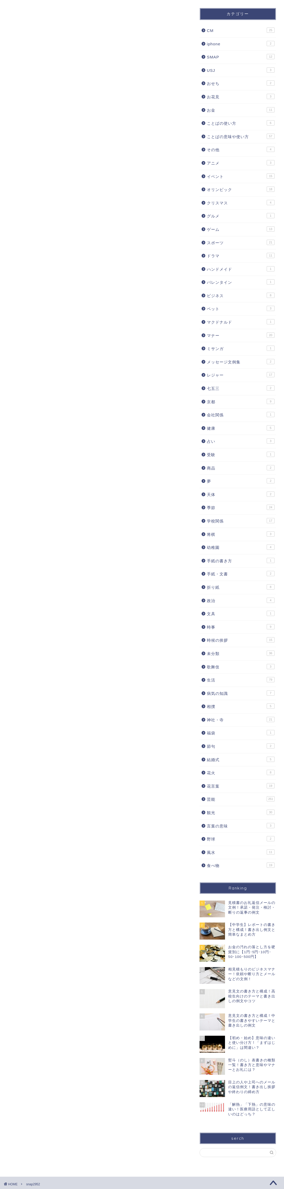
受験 (241, 454)
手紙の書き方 (241, 560)
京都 (241, 401)
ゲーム (241, 229)
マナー (241, 335)
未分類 (241, 653)
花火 (241, 772)
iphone (241, 43)
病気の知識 (241, 693)
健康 (241, 427)
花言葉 (241, 785)
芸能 (241, 798)
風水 (241, 852)
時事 (241, 626)
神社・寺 (241, 719)
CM (241, 30)
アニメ (241, 162)
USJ (241, 70)
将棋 (241, 534)
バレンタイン (241, 282)
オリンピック (241, 189)
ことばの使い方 (241, 123)
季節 (241, 507)
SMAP (241, 56)
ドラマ (241, 255)
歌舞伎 (241, 666)
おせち (241, 83)
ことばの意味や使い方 (241, 136)
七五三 (241, 388)
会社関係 (241, 414)
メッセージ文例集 (241, 361)
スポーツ (241, 242)
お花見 (241, 96)
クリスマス (241, 202)
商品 (241, 467)
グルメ (241, 215)
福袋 (241, 732)
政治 (241, 600)
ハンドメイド (241, 268)
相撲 (241, 706)
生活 (241, 679)
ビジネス (241, 295)
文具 (241, 613)
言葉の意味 (241, 825)
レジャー (241, 374)
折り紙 (241, 587)
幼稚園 (241, 547)
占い (241, 441)
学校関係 (241, 520)
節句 (241, 746)
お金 (241, 109)
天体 (241, 494)
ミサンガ (241, 348)
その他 (241, 149)
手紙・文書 (241, 573)
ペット (241, 308)
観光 (241, 812)
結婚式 (241, 759)
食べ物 (241, 865)
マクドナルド (241, 321)
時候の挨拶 (241, 639)
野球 (241, 838)
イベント (241, 176)
